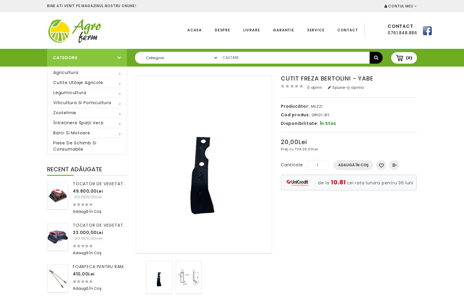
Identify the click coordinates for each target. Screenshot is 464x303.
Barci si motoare (71, 133)
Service (316, 30)
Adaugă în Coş (353, 164)
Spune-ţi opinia (346, 87)
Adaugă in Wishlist (381, 165)
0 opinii (314, 87)
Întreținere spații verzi (78, 123)
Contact (347, 30)
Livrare (251, 30)
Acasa (194, 30)
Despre (222, 30)
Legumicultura (69, 93)
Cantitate (292, 165)
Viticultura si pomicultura (82, 103)
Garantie (283, 30)
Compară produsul (394, 165)
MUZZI (317, 106)
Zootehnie (64, 113)
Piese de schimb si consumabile (74, 146)
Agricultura (65, 72)
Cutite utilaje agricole (78, 83)
